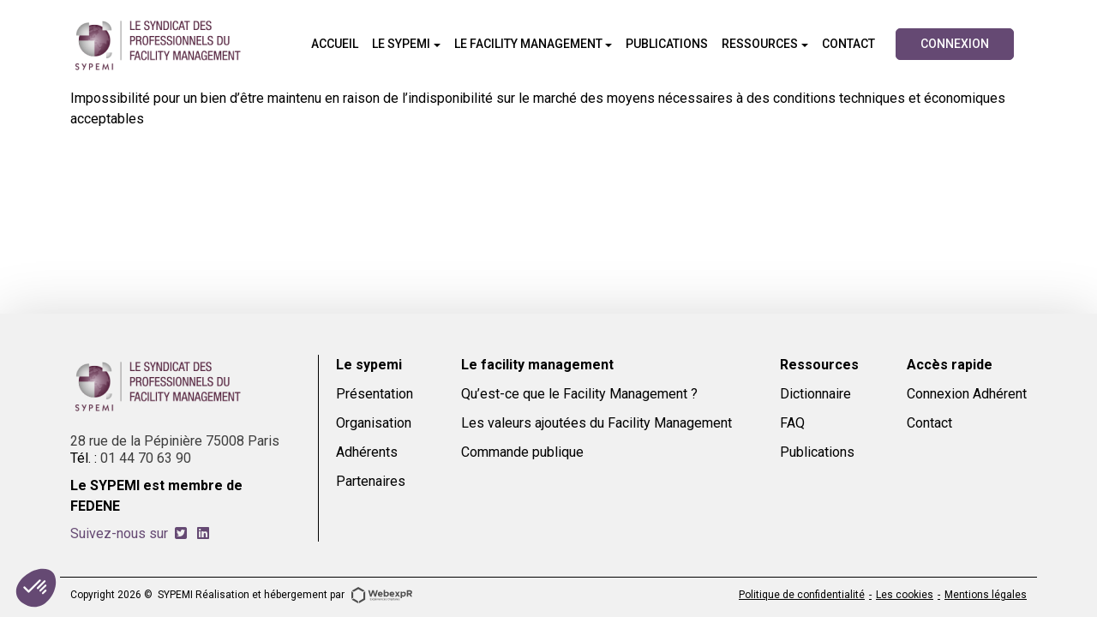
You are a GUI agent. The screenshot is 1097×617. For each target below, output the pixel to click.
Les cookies (904, 595)
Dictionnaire (815, 394)
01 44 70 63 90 (145, 458)
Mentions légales (985, 595)
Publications (817, 452)
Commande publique (522, 452)
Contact (929, 423)
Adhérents (367, 452)
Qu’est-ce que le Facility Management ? (579, 394)
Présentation (374, 394)
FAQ (792, 423)
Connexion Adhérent (967, 394)
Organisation (373, 423)
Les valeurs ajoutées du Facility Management (596, 423)
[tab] (181, 533)
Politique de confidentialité (802, 595)
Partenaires (370, 481)
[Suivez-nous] (181, 533)
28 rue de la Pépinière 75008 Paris (174, 441)
